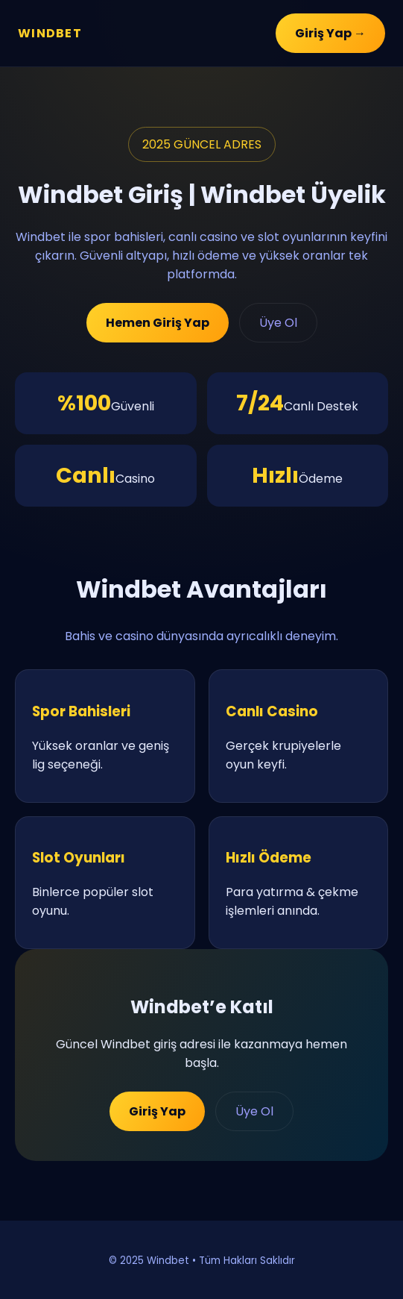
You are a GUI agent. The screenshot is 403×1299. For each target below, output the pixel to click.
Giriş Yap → (330, 33)
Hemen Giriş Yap (157, 322)
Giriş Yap (157, 1111)
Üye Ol (278, 322)
